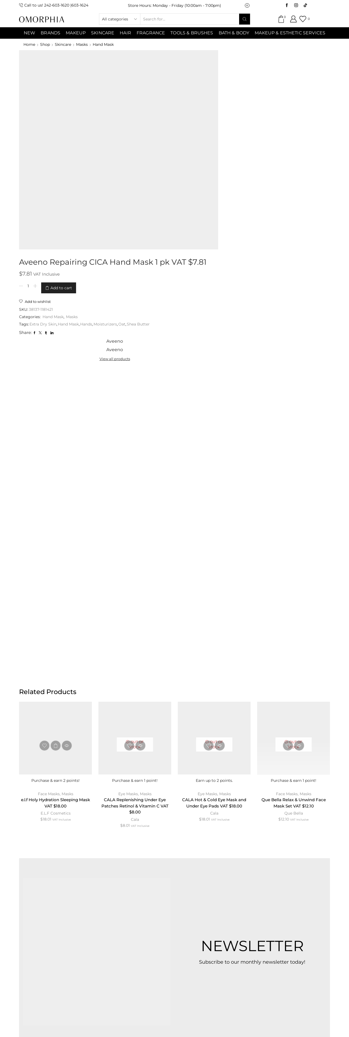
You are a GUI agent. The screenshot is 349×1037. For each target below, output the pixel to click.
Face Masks (49, 563)
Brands (50, 32)
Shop (45, 44)
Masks (82, 44)
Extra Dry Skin (138, 123)
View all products (262, 70)
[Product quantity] (124, 88)
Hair (125, 32)
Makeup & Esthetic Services (290, 32)
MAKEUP (76, 32)
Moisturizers (201, 123)
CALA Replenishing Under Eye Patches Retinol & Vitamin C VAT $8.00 (134, 576)
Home (29, 44)
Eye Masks (128, 563)
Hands (182, 123)
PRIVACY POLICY (218, 913)
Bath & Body (234, 32)
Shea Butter (135, 128)
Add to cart (157, 88)
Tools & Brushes (191, 32)
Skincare (63, 44)
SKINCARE (102, 32)
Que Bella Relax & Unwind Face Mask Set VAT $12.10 (293, 572)
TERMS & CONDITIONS (161, 913)
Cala (135, 589)
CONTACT (113, 913)
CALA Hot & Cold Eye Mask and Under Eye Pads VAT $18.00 (214, 572)
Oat (118, 128)
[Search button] (244, 19)
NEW (29, 32)
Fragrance (151, 32)
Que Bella (293, 583)
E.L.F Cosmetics (56, 583)
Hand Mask (103, 44)
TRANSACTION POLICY (273, 913)
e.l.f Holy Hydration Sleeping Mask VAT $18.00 (56, 572)
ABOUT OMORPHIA (69, 913)
